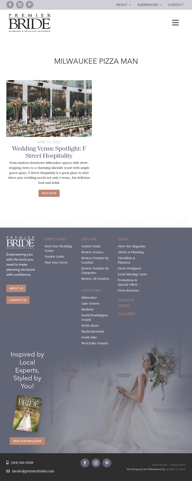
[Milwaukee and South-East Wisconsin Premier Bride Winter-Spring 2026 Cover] (29, 398)
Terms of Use (159, 464)
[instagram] (20, 4)
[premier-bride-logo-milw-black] (29, 15)
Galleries (126, 314)
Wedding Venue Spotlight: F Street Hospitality (49, 152)
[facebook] (10, 4)
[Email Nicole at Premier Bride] (30, 471)
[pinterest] (29, 4)
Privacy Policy (178, 464)
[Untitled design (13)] (49, 82)
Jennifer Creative (176, 469)
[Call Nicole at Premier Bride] (19, 462)
